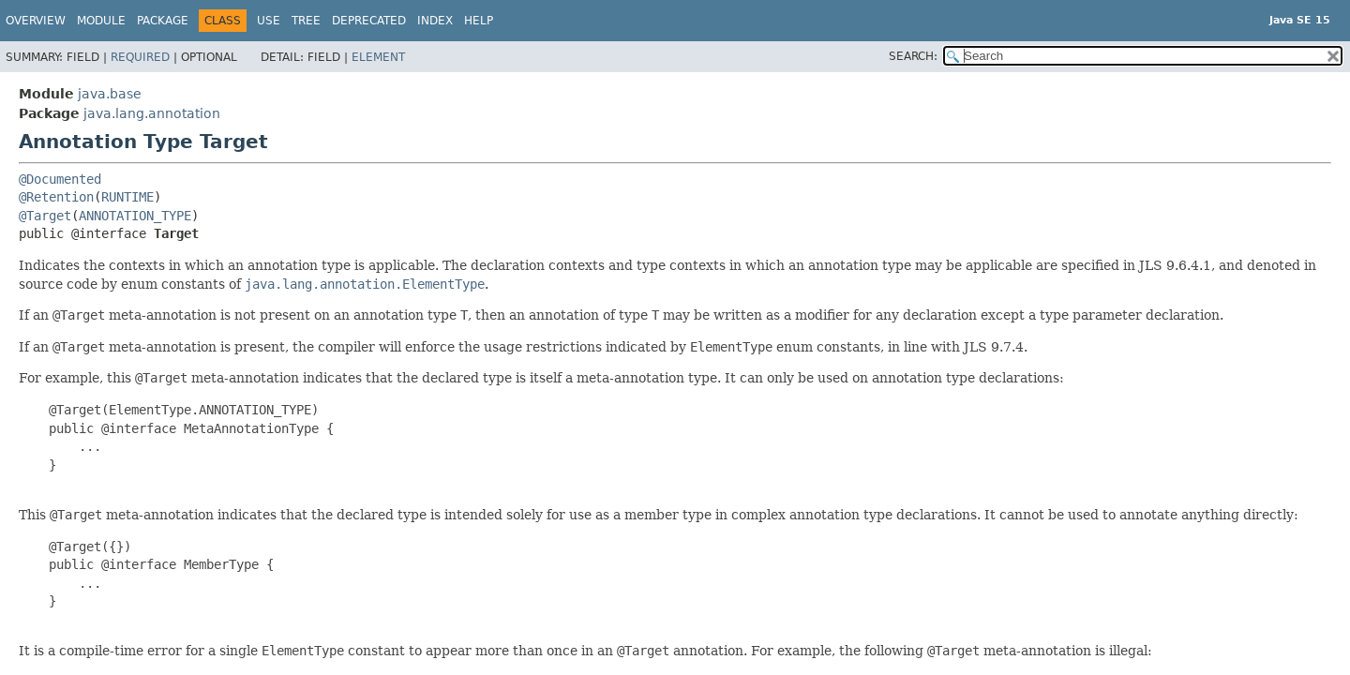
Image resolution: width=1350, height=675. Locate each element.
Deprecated (369, 20)
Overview (36, 20)
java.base (110, 93)
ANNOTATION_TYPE (135, 215)
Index (435, 20)
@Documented (60, 179)
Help (478, 20)
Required (140, 57)
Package (162, 20)
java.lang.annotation (151, 113)
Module (101, 20)
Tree (306, 20)
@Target (45, 215)
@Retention (56, 196)
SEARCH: (913, 56)
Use (268, 20)
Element (378, 57)
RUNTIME (127, 196)
